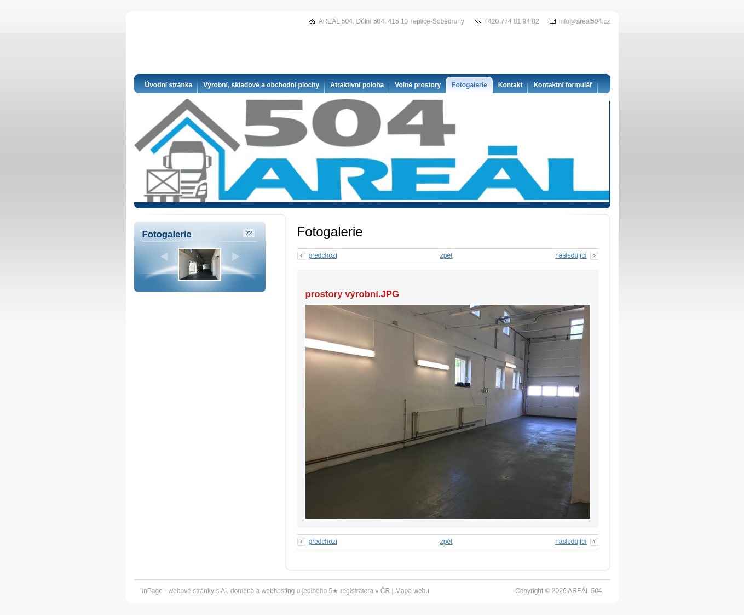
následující (570, 255)
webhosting (278, 591)
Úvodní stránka (169, 85)
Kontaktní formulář (562, 85)
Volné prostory (418, 85)
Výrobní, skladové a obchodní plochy (261, 85)
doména (242, 591)
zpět (446, 255)
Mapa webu (412, 591)
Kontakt (510, 85)
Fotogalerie (469, 85)
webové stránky (191, 591)
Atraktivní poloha (357, 85)
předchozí (323, 255)
